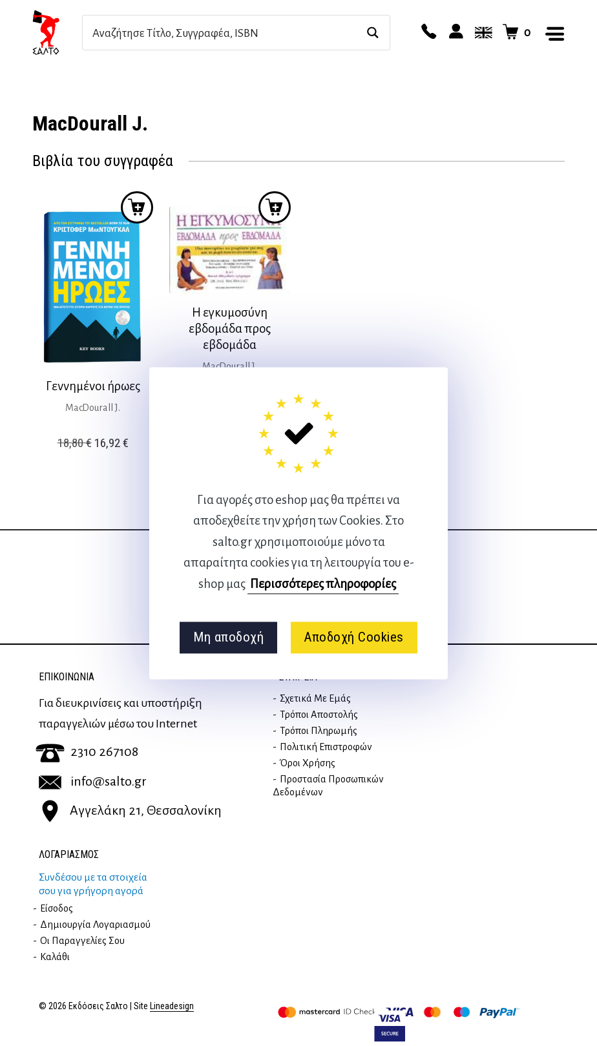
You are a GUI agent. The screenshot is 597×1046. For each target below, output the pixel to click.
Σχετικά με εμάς (315, 698)
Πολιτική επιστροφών (326, 747)
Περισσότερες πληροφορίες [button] (323, 584)
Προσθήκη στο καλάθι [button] (137, 207)
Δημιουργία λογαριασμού (95, 924)
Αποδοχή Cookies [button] (354, 637)
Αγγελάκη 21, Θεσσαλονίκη (130, 810)
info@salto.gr (93, 781)
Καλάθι (55, 957)
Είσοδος (56, 908)
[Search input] (222, 32)
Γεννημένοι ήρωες (93, 386)
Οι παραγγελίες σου (82, 941)
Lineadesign (172, 1006)
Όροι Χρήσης (307, 763)
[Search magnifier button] (372, 32)
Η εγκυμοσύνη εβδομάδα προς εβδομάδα (230, 328)
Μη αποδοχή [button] (228, 637)
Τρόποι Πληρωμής (318, 731)
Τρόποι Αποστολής (319, 714)
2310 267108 (87, 751)
